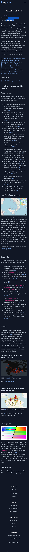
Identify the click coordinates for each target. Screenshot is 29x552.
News (14, 496)
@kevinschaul (5, 66)
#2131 (6, 120)
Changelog (6, 467)
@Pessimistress (15, 60)
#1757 (12, 174)
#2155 (21, 287)
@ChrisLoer (4, 62)
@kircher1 (14, 68)
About (14, 490)
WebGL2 (4, 326)
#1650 (15, 291)
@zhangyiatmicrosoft (18, 58)
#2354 (21, 159)
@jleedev (19, 70)
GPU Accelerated (9, 410)
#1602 (9, 283)
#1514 (21, 302)
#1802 (12, 178)
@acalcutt (13, 70)
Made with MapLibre (14, 535)
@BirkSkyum (11, 81)
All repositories (13, 542)
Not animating (9, 381)
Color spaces (6, 423)
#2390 (14, 141)
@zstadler (4, 64)
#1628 (15, 278)
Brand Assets (14, 511)
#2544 (6, 319)
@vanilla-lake (5, 74)
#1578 (13, 308)
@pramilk (8, 58)
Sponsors (14, 505)
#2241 (20, 126)
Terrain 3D (5, 257)
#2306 (11, 132)
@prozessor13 (5, 60)
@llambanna (5, 72)
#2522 (21, 163)
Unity (10, 334)
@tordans (20, 68)
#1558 (6, 296)
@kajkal (18, 64)
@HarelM (4, 81)
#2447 (21, 153)
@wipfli (17, 81)
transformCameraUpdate (11, 195)
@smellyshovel (5, 68)
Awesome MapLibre (14, 539)
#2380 (6, 184)
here (15, 452)
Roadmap (14, 493)
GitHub (14, 527)
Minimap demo (6, 249)
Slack (13, 523)
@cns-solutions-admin (16, 72)
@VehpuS (18, 62)
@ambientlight (14, 66)
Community (13, 520)
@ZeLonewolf (11, 64)
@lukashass (13, 74)
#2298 (24, 274)
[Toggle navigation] (24, 2)
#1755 (21, 168)
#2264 (15, 270)
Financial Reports (14, 508)
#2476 (10, 110)
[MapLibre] (6, 2)
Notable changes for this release (12, 86)
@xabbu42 (11, 62)
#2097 (14, 147)
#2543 (16, 190)
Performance (6, 93)
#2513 (23, 312)
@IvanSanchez (5, 70)
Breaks (6, 413)
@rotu (3, 58)
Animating (8, 378)
